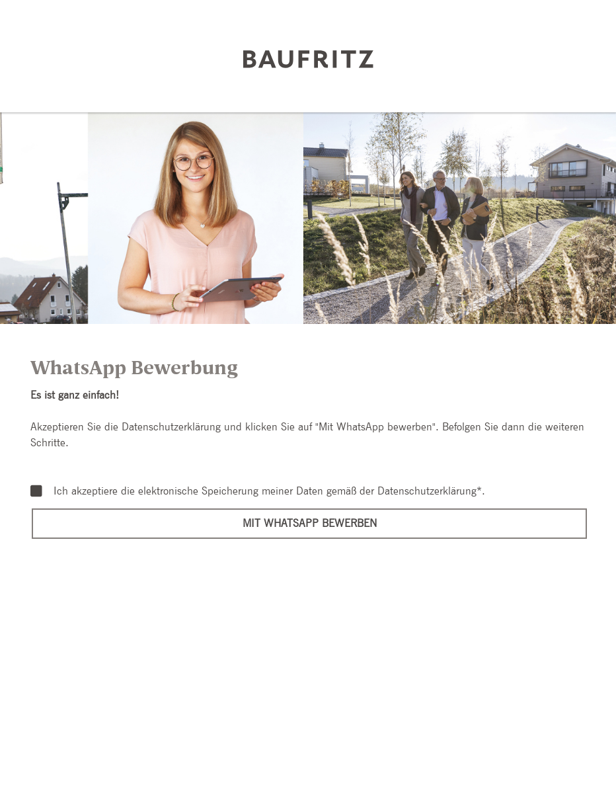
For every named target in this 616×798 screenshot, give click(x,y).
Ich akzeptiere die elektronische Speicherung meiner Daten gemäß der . (257, 491)
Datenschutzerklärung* (429, 491)
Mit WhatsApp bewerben (310, 523)
